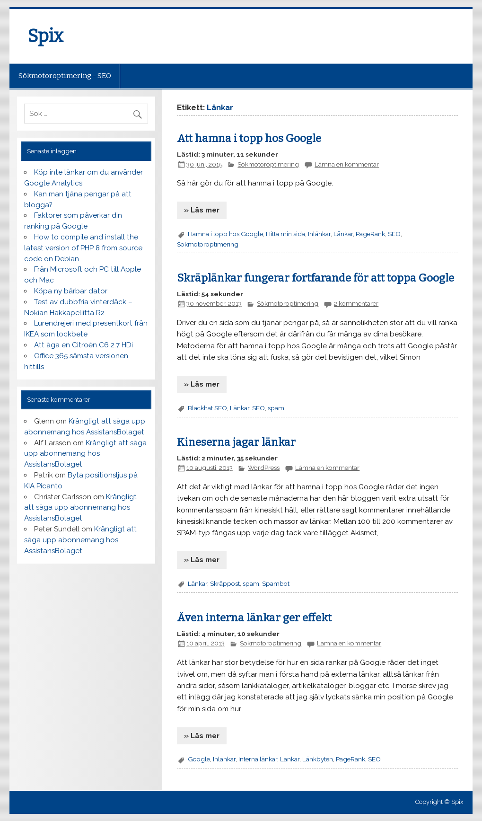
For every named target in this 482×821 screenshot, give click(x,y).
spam (276, 408)
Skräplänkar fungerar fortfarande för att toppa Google (315, 278)
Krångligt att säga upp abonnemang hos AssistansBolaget (85, 454)
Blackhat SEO (207, 408)
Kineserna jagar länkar (236, 442)
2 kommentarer (356, 303)
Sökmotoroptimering (268, 164)
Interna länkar (257, 759)
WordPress (264, 467)
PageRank (370, 234)
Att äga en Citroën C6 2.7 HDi (83, 345)
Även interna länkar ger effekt (254, 617)
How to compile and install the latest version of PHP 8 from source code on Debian (83, 248)
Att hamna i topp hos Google (249, 138)
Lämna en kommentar (347, 164)
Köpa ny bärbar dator (70, 291)
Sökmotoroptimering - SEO (64, 75)
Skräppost (225, 583)
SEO (394, 234)
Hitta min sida (285, 234)
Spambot (275, 583)
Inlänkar (319, 234)
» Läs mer (201, 210)
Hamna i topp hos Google (225, 234)
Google (199, 759)
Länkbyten (317, 759)
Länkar (343, 234)
